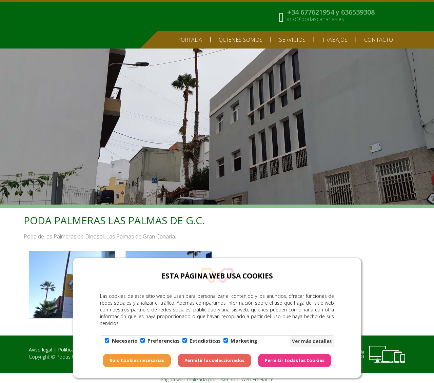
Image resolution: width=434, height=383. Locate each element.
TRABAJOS (335, 39)
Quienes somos (240, 39)
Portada (189, 39)
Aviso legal (40, 349)
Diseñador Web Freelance (245, 379)
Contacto (378, 39)
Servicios (292, 39)
